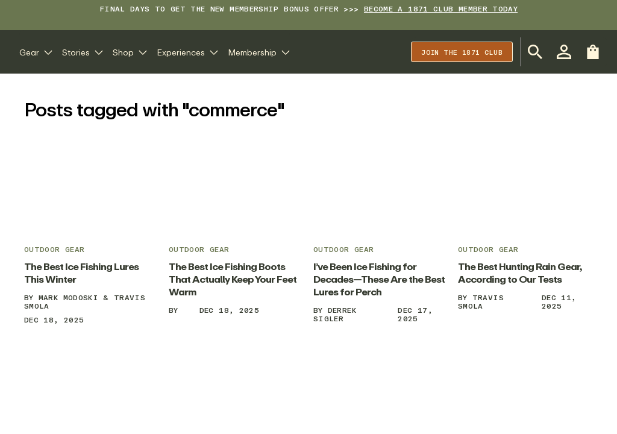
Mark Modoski (68, 297)
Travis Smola (481, 301)
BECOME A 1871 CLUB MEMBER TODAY (441, 8)
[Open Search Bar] (535, 51)
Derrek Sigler (334, 314)
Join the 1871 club (462, 52)
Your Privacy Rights (460, 406)
